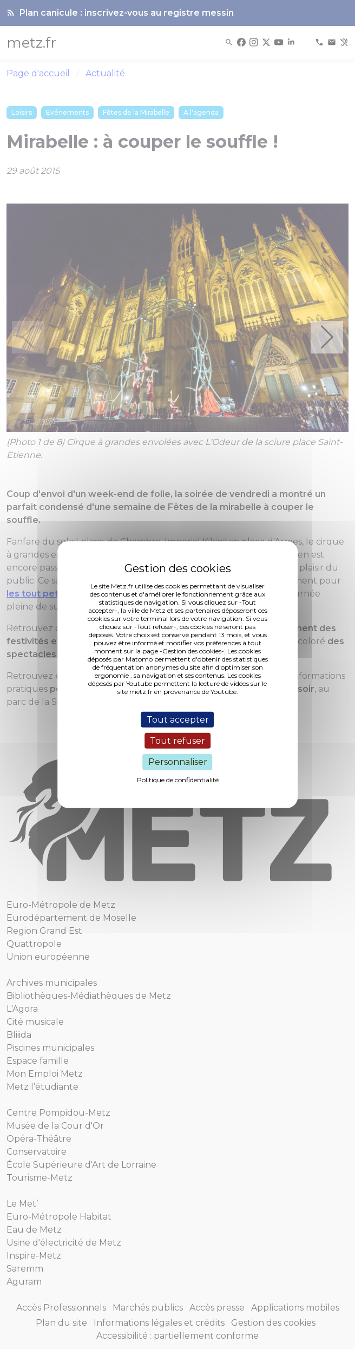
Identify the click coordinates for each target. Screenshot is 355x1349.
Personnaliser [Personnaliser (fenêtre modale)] (177, 762)
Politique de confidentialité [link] (178, 779)
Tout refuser (177, 741)
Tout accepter (178, 720)
